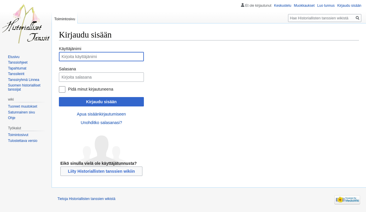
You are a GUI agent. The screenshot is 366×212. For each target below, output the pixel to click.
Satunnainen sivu (21, 112)
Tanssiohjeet (18, 62)
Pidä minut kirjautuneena (90, 89)
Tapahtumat (17, 68)
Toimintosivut (18, 135)
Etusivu (13, 57)
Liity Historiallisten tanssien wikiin (101, 171)
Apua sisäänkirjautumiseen (101, 114)
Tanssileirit (16, 74)
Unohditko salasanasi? (101, 122)
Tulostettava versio (22, 141)
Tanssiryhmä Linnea (23, 80)
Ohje (11, 118)
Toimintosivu (64, 19)
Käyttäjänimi (70, 48)
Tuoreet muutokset (22, 106)
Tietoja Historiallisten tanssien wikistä (86, 199)
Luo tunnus (326, 6)
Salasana (67, 69)
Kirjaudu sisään (101, 101)
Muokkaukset (304, 6)
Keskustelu (282, 6)
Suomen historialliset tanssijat (24, 87)
